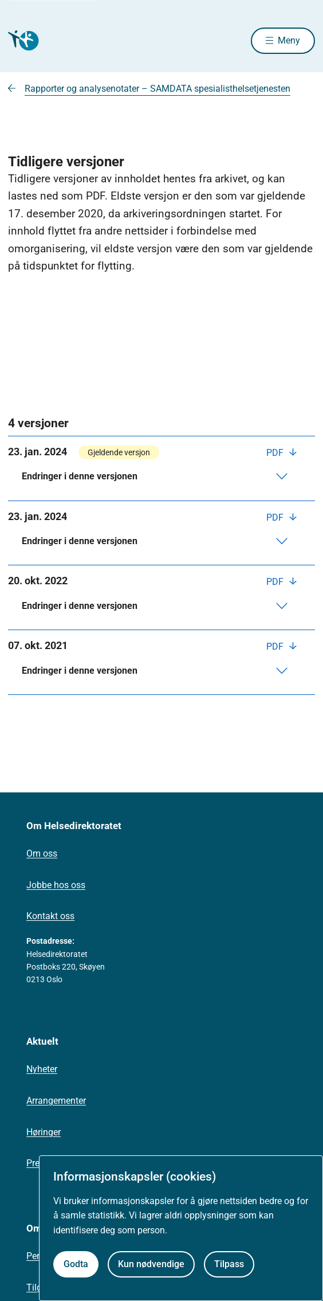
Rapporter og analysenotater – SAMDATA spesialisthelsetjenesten (157, 88)
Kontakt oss (50, 916)
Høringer (43, 1132)
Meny (289, 40)
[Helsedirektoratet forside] (22, 40)
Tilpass (229, 1264)
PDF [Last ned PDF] (276, 452)
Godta (76, 1264)
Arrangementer (56, 1100)
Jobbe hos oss (55, 885)
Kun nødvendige (151, 1264)
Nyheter (41, 1069)
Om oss (41, 853)
